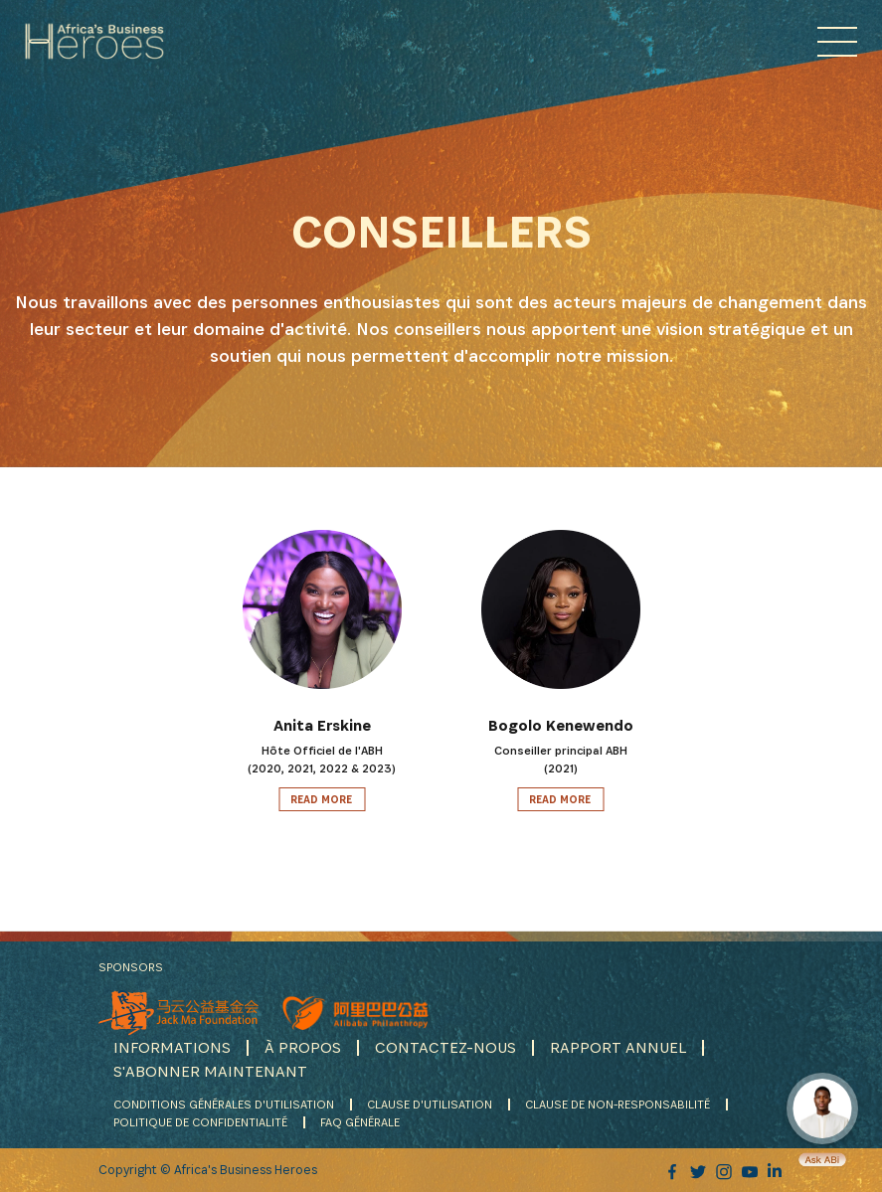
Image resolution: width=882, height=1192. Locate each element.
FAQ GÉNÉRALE (360, 1121)
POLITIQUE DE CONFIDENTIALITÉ (200, 1121)
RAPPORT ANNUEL (618, 1047)
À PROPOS (303, 1047)
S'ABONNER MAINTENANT (210, 1071)
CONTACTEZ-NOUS (445, 1047)
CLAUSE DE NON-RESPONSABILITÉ (617, 1104)
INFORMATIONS (172, 1047)
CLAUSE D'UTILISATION (429, 1104)
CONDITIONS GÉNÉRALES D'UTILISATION (223, 1104)
